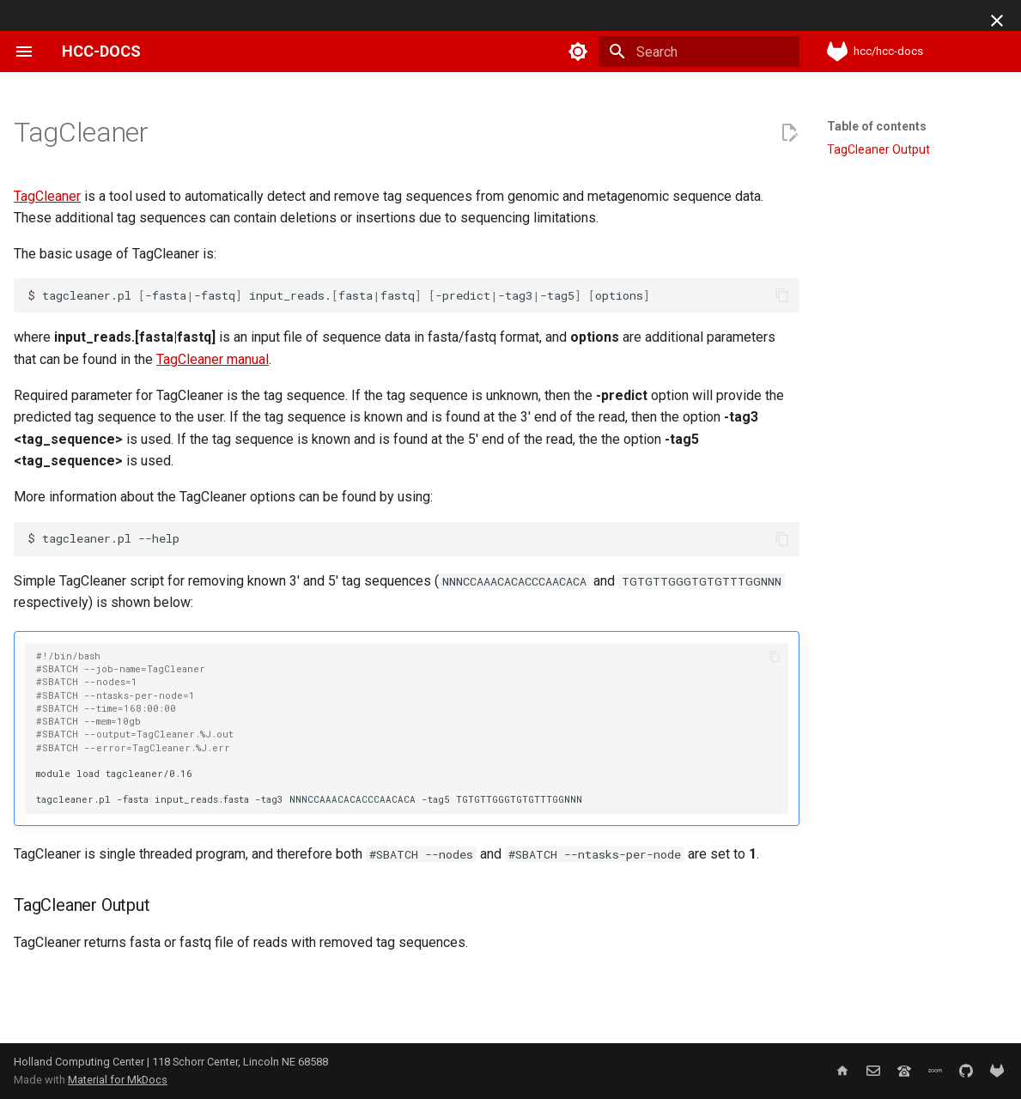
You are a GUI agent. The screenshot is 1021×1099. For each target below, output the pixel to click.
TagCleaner (47, 196)
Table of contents (877, 126)
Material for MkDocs (117, 1079)
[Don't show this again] (997, 20)
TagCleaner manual (212, 359)
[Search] (699, 51)
